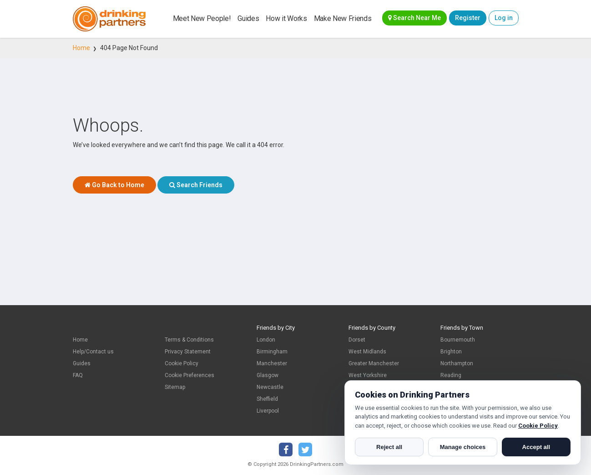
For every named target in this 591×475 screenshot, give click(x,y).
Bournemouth (457, 340)
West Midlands (367, 351)
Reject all (389, 447)
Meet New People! (202, 18)
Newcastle (270, 387)
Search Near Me (414, 17)
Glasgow (267, 375)
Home (81, 47)
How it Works (286, 18)
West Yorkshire (368, 375)
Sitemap (175, 387)
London (266, 340)
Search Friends (195, 185)
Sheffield (267, 399)
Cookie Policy (181, 363)
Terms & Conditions (189, 340)
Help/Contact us (93, 351)
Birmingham (272, 351)
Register (467, 17)
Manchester (272, 363)
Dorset (357, 340)
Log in (504, 17)
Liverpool (268, 411)
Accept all (536, 447)
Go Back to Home (114, 185)
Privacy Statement (188, 351)
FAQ (78, 375)
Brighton (451, 351)
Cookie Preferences (189, 375)
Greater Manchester (374, 363)
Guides (248, 18)
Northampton (456, 363)
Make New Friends (343, 18)
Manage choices (462, 447)
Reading (450, 375)
